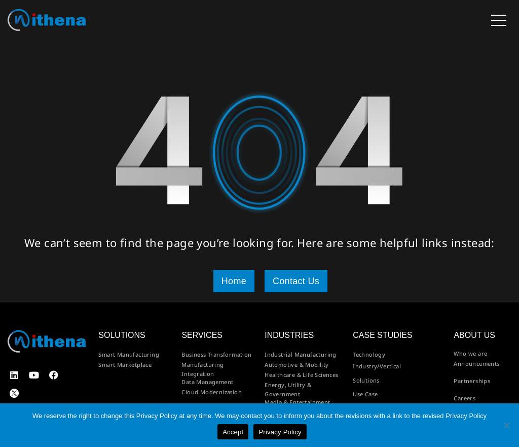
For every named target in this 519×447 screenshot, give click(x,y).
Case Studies (382, 335)
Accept (233, 432)
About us (474, 335)
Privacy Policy (279, 432)
